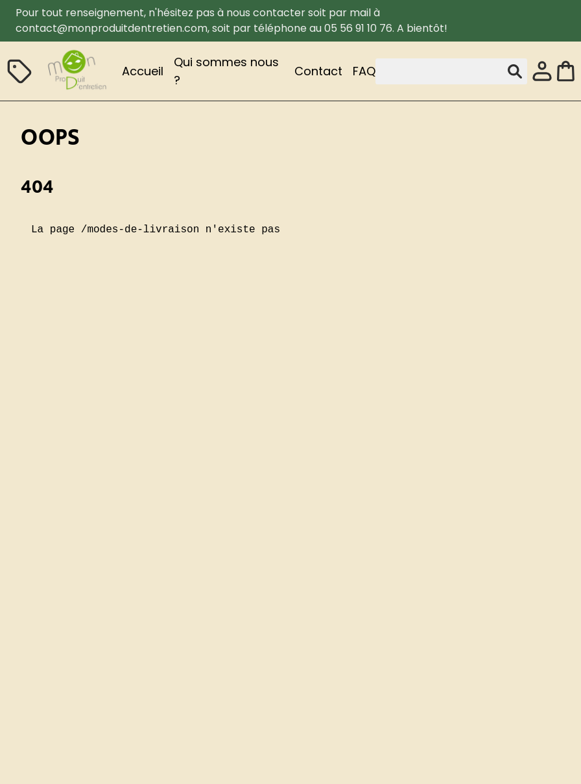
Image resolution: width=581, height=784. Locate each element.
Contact (318, 71)
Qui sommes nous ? (226, 71)
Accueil (142, 71)
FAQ (364, 71)
